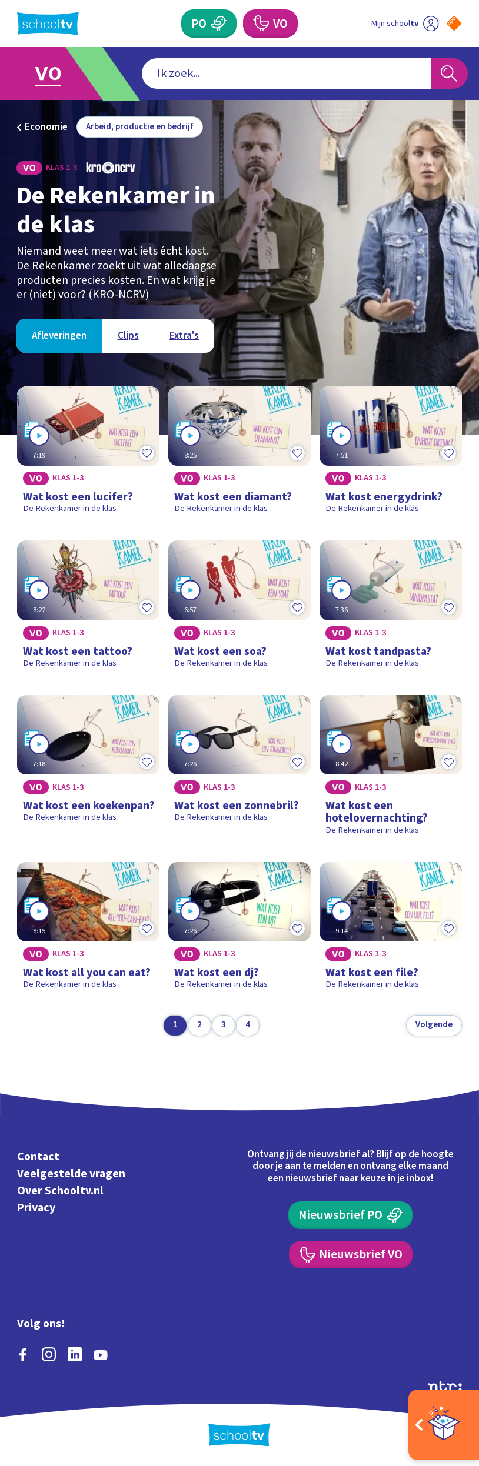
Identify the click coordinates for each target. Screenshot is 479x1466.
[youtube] (101, 1354)
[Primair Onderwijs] (209, 23)
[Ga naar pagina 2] (199, 1025)
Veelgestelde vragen (71, 1174)
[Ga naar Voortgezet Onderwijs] (57, 74)
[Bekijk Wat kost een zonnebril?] (239, 769)
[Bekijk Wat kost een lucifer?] (88, 454)
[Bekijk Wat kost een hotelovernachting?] (391, 769)
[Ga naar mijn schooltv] (404, 23)
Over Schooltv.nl (60, 1191)
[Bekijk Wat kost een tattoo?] (88, 608)
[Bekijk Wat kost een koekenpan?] (88, 769)
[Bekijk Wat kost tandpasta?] (391, 608)
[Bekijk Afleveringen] (59, 335)
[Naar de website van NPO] (454, 23)
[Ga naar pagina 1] (175, 1025)
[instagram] (49, 1354)
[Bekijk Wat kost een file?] (391, 930)
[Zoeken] (449, 73)
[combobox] (286, 73)
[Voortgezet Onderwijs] (270, 23)
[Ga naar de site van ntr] (445, 1386)
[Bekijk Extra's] (184, 335)
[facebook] (23, 1354)
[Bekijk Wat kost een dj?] (239, 930)
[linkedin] (75, 1354)
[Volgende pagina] (434, 1025)
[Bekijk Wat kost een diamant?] (239, 454)
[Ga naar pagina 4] (248, 1025)
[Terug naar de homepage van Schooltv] (48, 23)
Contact (38, 1156)
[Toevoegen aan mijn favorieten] (146, 453)
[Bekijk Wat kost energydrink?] (391, 454)
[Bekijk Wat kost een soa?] (239, 608)
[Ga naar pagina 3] (223, 1025)
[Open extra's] (443, 1425)
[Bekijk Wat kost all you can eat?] (88, 930)
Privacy (36, 1208)
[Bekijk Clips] (128, 335)
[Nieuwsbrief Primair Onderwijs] (350, 1215)
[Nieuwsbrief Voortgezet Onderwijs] (351, 1255)
